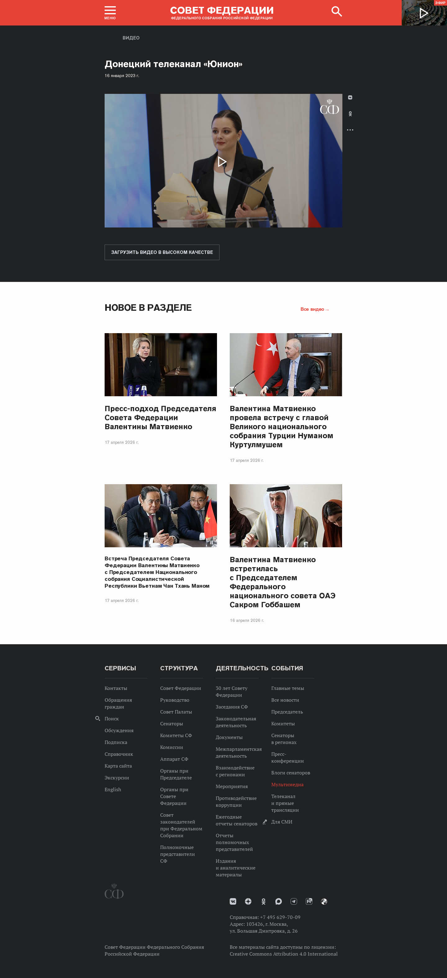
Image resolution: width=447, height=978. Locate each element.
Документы (229, 737)
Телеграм (294, 901)
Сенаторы (171, 723)
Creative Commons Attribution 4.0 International (284, 954)
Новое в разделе (148, 307)
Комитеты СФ (176, 735)
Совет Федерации (180, 688)
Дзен (248, 901)
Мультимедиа (287, 784)
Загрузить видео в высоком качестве (162, 252)
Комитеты (283, 723)
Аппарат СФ (174, 759)
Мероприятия (232, 786)
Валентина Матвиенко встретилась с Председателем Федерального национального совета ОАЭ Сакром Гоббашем (283, 582)
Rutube (309, 901)
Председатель (287, 712)
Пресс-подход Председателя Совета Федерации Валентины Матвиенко (161, 417)
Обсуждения (119, 730)
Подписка (116, 742)
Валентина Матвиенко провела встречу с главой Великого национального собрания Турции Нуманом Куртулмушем (281, 426)
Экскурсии (117, 777)
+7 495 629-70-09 (280, 917)
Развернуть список (350, 129)
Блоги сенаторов (290, 772)
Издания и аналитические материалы (235, 868)
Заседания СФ (232, 707)
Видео (131, 38)
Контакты (116, 688)
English (113, 789)
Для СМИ (281, 822)
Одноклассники (350, 113)
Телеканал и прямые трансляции (285, 803)
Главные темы (287, 688)
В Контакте (350, 97)
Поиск (112, 718)
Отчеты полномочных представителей (234, 842)
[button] (110, 12)
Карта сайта (118, 766)
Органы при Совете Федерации (174, 796)
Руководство (174, 700)
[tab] (350, 119)
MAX (278, 901)
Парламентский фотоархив (324, 901)
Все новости (285, 700)
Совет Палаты (176, 712)
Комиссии (171, 747)
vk (233, 901)
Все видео (312, 309)
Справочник (119, 754)
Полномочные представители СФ (177, 854)
